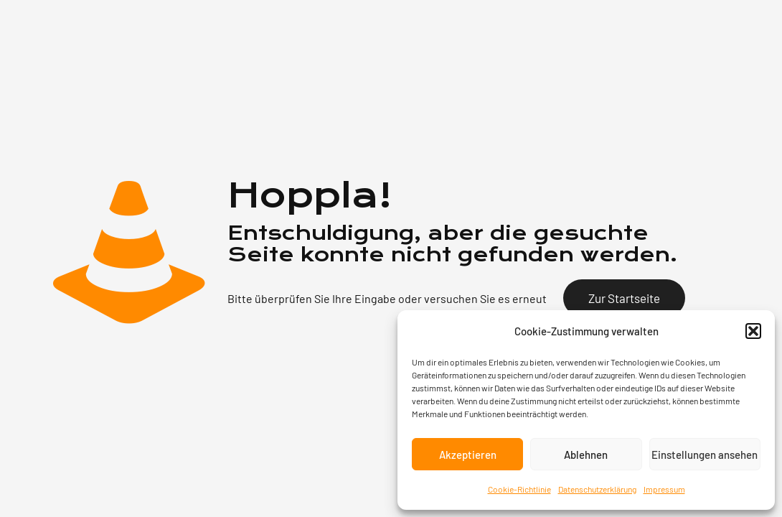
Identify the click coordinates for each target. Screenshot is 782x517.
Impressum (664, 489)
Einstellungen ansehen (704, 454)
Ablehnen (586, 454)
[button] (753, 331)
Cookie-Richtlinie (519, 489)
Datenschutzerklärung (597, 489)
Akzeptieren (467, 454)
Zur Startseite (624, 298)
